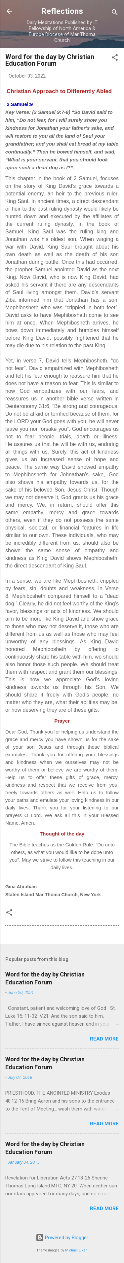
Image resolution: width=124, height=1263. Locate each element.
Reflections (62, 11)
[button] (115, 58)
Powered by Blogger (62, 1238)
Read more (104, 1039)
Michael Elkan (76, 1250)
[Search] (115, 13)
